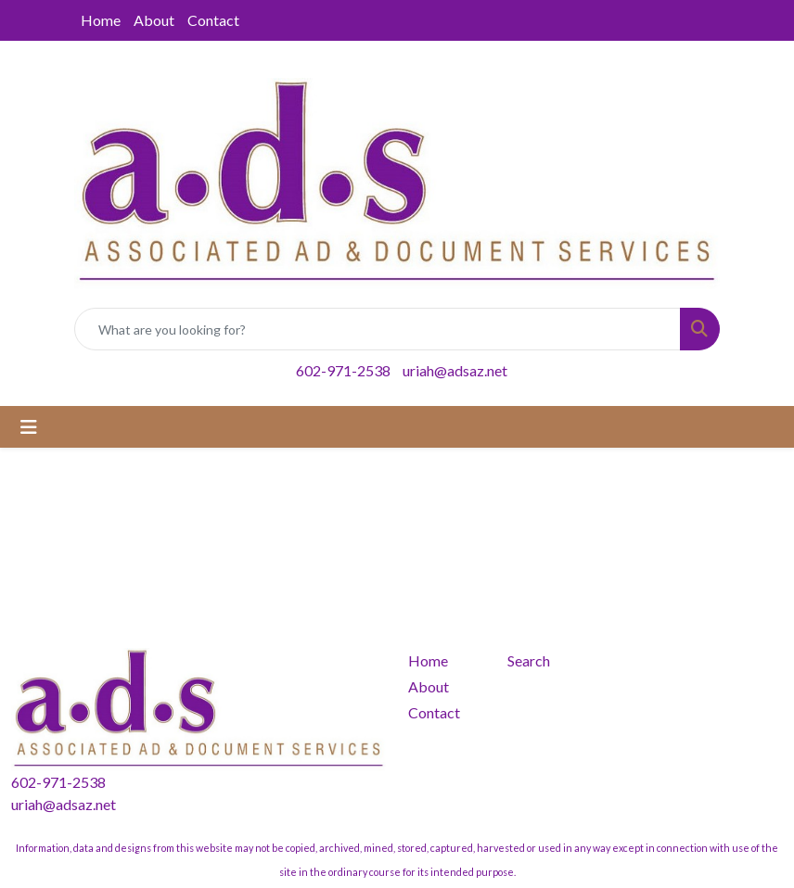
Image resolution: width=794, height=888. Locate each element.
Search (528, 660)
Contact (213, 20)
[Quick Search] (377, 329)
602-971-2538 (343, 370)
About (154, 20)
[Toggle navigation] (28, 426)
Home (101, 20)
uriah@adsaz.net (455, 370)
